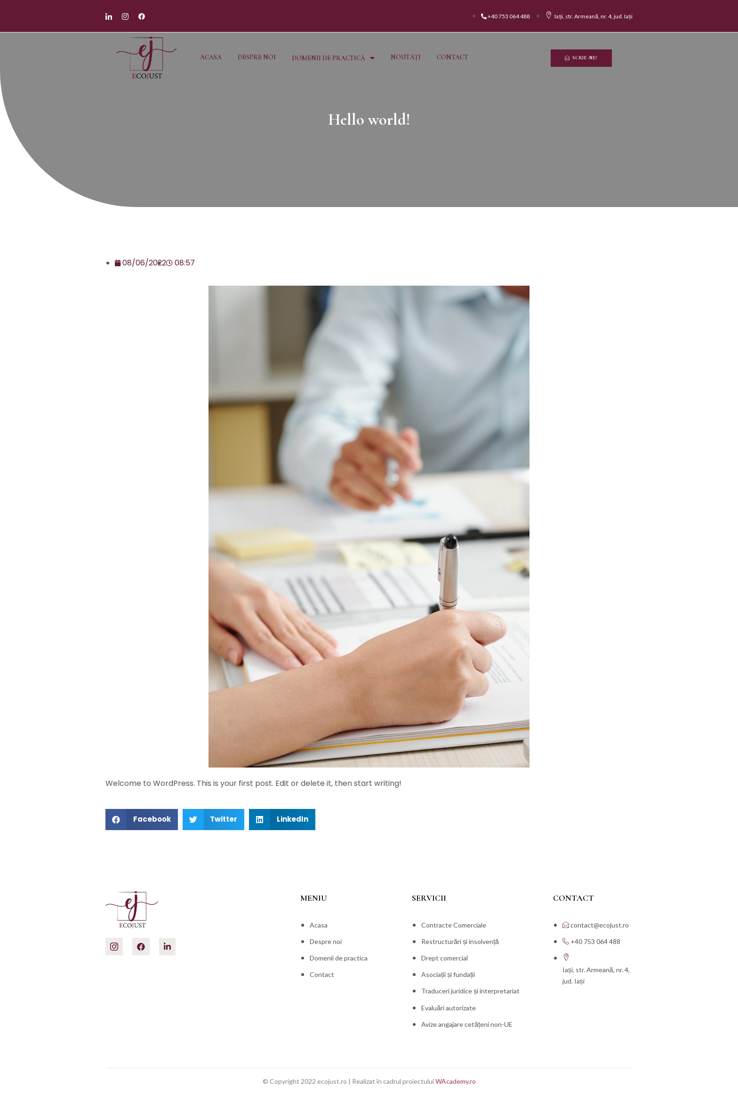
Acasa (211, 57)
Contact (452, 57)
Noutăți (406, 57)
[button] (581, 58)
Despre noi (257, 57)
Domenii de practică (333, 58)
